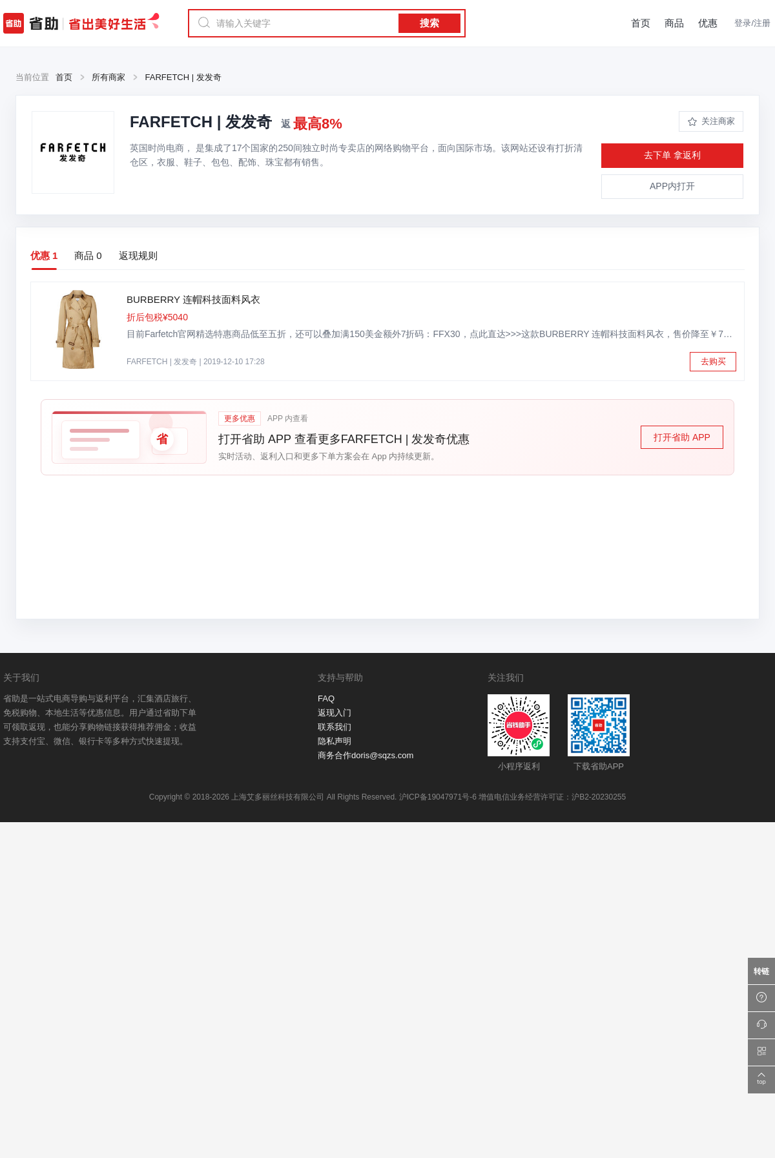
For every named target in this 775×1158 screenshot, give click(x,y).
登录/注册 (752, 23)
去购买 (713, 361)
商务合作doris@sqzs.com (365, 755)
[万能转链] (761, 971)
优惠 (708, 22)
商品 (674, 22)
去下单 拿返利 (672, 155)
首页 (640, 22)
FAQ (326, 698)
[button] (387, 437)
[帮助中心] (761, 998)
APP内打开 (672, 186)
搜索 (429, 22)
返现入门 (334, 713)
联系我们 (334, 727)
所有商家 (108, 77)
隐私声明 (334, 741)
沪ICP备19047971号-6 (438, 796)
